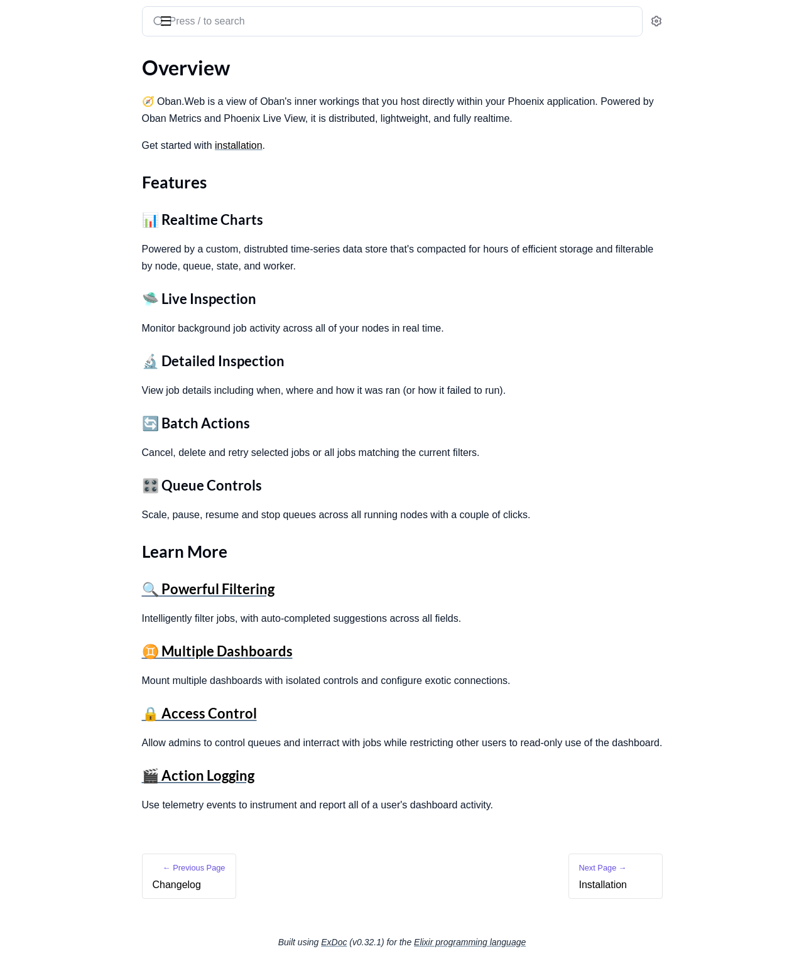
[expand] (176, 86)
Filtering (27, 267)
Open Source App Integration (72, 206)
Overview (30, 130)
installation (333, 145)
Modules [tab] (75, 61)
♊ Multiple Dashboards (311, 651)
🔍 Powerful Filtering (302, 588)
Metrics (26, 250)
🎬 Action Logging (292, 775)
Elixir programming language (564, 942)
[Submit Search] (251, 22)
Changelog (32, 86)
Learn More (46, 167)
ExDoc (428, 942)
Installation (34, 189)
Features (39, 152)
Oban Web (79, 16)
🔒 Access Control (293, 713)
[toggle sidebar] (172, 20)
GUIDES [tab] (25, 61)
